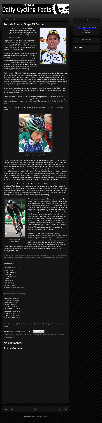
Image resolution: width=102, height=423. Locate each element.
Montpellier (50, 334)
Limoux (31, 334)
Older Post (63, 409)
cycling (11, 334)
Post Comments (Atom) (40, 417)
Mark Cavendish (40, 334)
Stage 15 (63, 334)
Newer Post (8, 409)
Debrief (25, 334)
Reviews (86, 39)
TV (86, 20)
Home (36, 409)
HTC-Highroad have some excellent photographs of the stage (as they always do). (35, 255)
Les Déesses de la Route (86, 28)
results (57, 334)
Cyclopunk (18, 334)
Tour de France (9, 337)
